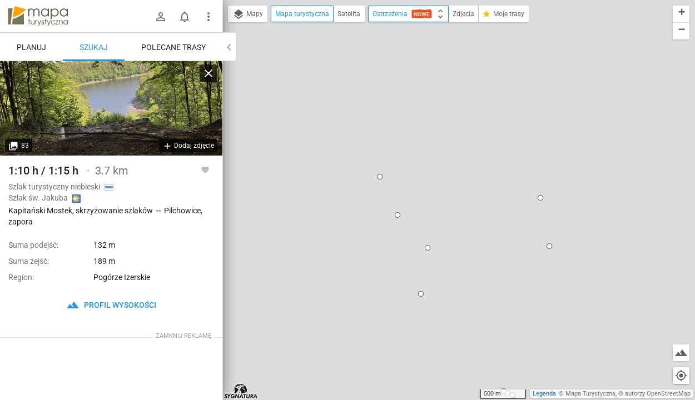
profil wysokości (111, 305)
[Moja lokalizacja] (681, 375)
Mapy (247, 14)
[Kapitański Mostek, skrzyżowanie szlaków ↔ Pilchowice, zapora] (111, 108)
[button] (324, 81)
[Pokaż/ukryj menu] (208, 17)
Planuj (31, 47)
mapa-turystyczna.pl (38, 16)
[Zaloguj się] (161, 17)
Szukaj (94, 47)
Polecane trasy (173, 47)
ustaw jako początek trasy (445, 150)
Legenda (544, 393)
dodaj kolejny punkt (434, 168)
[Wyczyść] (208, 73)
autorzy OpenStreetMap (658, 393)
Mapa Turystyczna (590, 393)
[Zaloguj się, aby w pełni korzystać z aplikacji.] (205, 169)
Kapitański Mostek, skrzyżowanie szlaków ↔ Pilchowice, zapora (444, 105)
